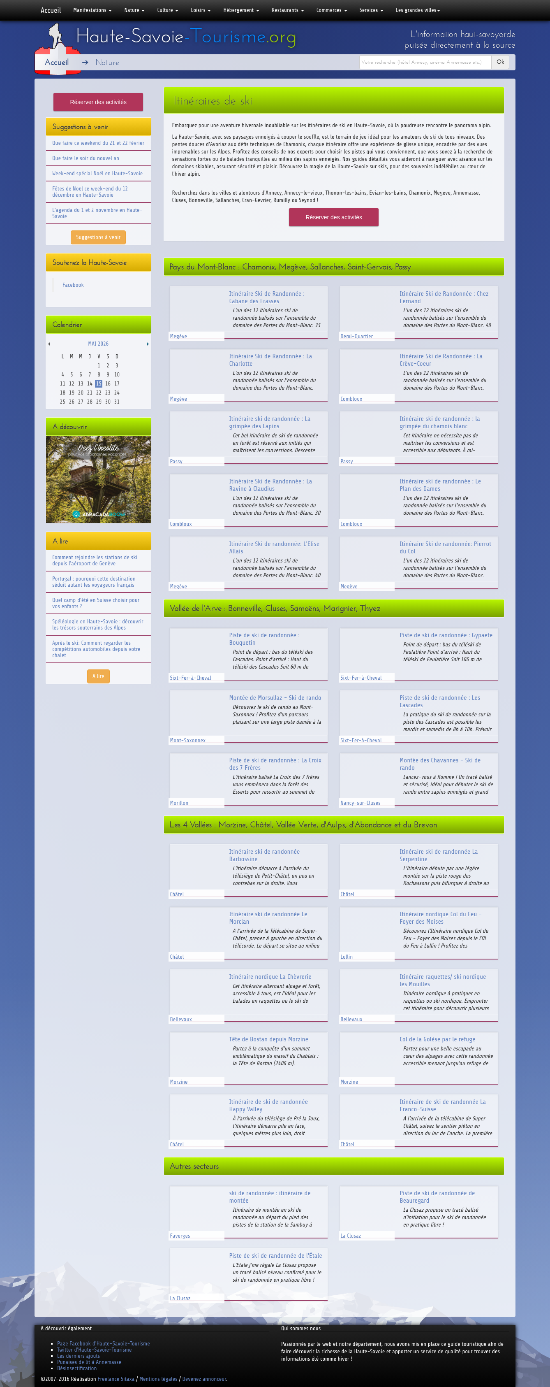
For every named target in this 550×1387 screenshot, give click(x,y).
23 (108, 393)
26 (71, 402)
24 (117, 393)
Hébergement (241, 10)
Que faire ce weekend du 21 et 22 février (98, 143)
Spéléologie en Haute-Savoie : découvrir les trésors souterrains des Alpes (97, 624)
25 (62, 402)
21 (89, 393)
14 (89, 384)
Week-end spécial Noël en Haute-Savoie (97, 173)
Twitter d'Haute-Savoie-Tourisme (94, 1350)
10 (117, 375)
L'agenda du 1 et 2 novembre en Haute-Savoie (97, 213)
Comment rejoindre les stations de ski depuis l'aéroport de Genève (94, 560)
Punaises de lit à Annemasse (89, 1362)
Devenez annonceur (204, 1379)
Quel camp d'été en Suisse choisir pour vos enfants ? (95, 603)
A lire (98, 676)
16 (108, 384)
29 (99, 402)
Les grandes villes (418, 10)
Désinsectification (77, 1368)
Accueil (51, 10)
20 (80, 393)
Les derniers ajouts (78, 1356)
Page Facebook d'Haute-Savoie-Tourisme (103, 1344)
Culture (167, 10)
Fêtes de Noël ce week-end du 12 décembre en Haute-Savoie (90, 192)
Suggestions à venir (98, 237)
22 (99, 393)
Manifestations (92, 10)
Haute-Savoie (186, 36)
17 (117, 384)
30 (108, 402)
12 (71, 384)
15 (99, 384)
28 (89, 402)
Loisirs (201, 10)
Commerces (332, 10)
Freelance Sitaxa (115, 1379)
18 (62, 393)
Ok (500, 61)
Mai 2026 (98, 344)
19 (71, 393)
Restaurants (288, 10)
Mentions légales (158, 1379)
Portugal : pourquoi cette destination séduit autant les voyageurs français (94, 582)
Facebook (73, 285)
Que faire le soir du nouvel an (85, 158)
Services (372, 10)
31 (117, 402)
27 (80, 402)
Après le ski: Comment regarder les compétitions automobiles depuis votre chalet (96, 649)
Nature (134, 10)
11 (62, 384)
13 (80, 384)
